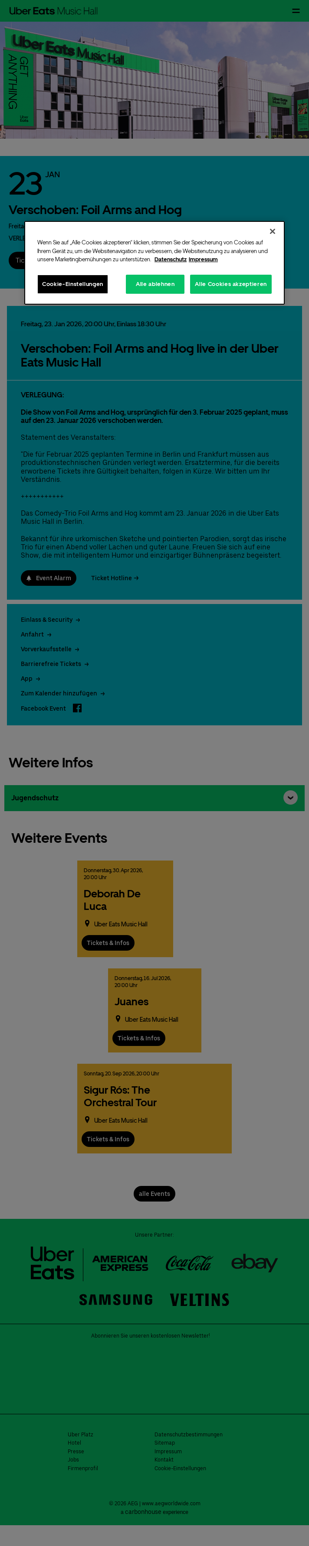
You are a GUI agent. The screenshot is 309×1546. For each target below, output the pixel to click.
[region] (154, 263)
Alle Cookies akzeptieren (231, 284)
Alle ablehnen (155, 284)
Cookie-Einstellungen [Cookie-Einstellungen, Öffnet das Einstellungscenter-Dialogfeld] (72, 284)
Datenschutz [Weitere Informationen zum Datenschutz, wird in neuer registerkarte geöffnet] (170, 259)
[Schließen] (272, 231)
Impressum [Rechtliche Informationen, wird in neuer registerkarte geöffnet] (203, 259)
